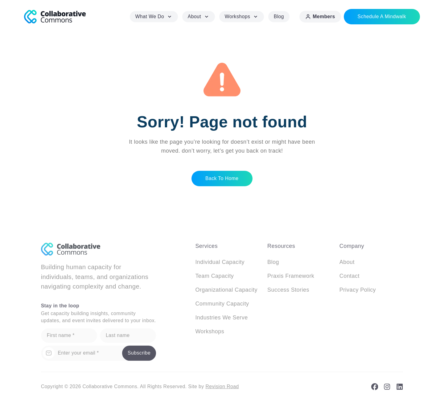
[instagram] (387, 388)
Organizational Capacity (226, 292)
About (198, 16)
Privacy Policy (357, 292)
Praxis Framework (290, 278)
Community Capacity (222, 305)
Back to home (221, 178)
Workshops (242, 16)
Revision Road (222, 388)
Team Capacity (214, 278)
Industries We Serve (221, 319)
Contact (349, 278)
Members (320, 16)
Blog (279, 16)
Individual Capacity (220, 264)
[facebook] (374, 388)
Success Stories (288, 292)
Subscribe (139, 355)
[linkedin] (399, 388)
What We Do (154, 16)
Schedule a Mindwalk (382, 16)
